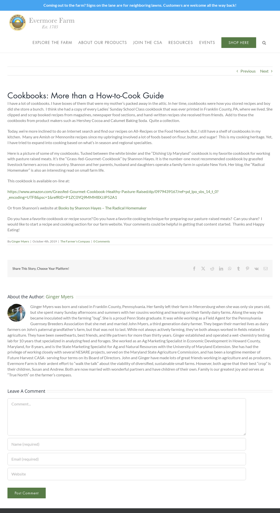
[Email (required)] (126, 459)
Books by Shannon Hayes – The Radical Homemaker (102, 207)
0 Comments (101, 241)
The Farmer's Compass (75, 241)
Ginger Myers (20, 241)
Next (264, 71)
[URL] (126, 474)
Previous (248, 71)
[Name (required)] (126, 444)
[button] (264, 42)
